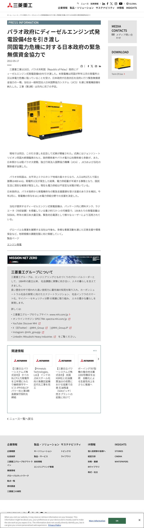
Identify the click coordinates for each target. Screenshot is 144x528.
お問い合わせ (63, 519)
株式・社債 (93, 472)
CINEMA (118, 456)
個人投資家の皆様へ (97, 451)
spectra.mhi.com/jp (56, 318)
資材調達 (11, 486)
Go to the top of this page (134, 512)
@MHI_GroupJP (59, 327)
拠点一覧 (11, 480)
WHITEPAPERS (121, 461)
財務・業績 (93, 461)
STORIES (119, 451)
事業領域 (11, 470)
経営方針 (92, 456)
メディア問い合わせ (124, 36)
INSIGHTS (131, 9)
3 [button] (96, 350)
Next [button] (99, 378)
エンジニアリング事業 (44, 466)
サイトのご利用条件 (29, 519)
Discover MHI (30, 323)
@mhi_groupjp (32, 332)
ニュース (85, 4)
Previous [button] (9, 378)
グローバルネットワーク (18, 475)
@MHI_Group (37, 327)
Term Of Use (117, 73)
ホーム (9, 15)
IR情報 (120, 9)
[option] (22, 376)
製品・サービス (41, 456)
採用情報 (94, 4)
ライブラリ (66, 456)
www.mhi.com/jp (59, 314)
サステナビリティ (105, 9)
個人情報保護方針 (48, 519)
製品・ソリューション (82, 9)
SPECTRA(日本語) (81, 519)
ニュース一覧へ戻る (21, 419)
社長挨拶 (11, 456)
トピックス (66, 451)
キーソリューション (43, 451)
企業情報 (63, 9)
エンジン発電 (14, 244)
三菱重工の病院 (14, 491)
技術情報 (38, 461)
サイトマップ (13, 519)
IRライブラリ (94, 466)
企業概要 (11, 451)
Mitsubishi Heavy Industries (37, 336)
